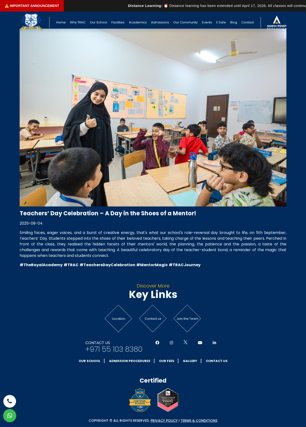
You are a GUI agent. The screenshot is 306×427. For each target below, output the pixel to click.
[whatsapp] (9, 415)
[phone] (9, 401)
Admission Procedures (129, 361)
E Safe (221, 22)
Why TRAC (78, 22)
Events (207, 22)
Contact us (153, 318)
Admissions (160, 22)
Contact (247, 22)
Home (61, 22)
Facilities (118, 22)
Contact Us (217, 361)
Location (118, 318)
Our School (98, 22)
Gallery (190, 361)
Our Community (185, 22)
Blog (233, 22)
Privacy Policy (164, 420)
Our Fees (166, 361)
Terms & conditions (198, 420)
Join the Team (187, 318)
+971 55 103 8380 (113, 349)
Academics (138, 22)
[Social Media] (157, 343)
